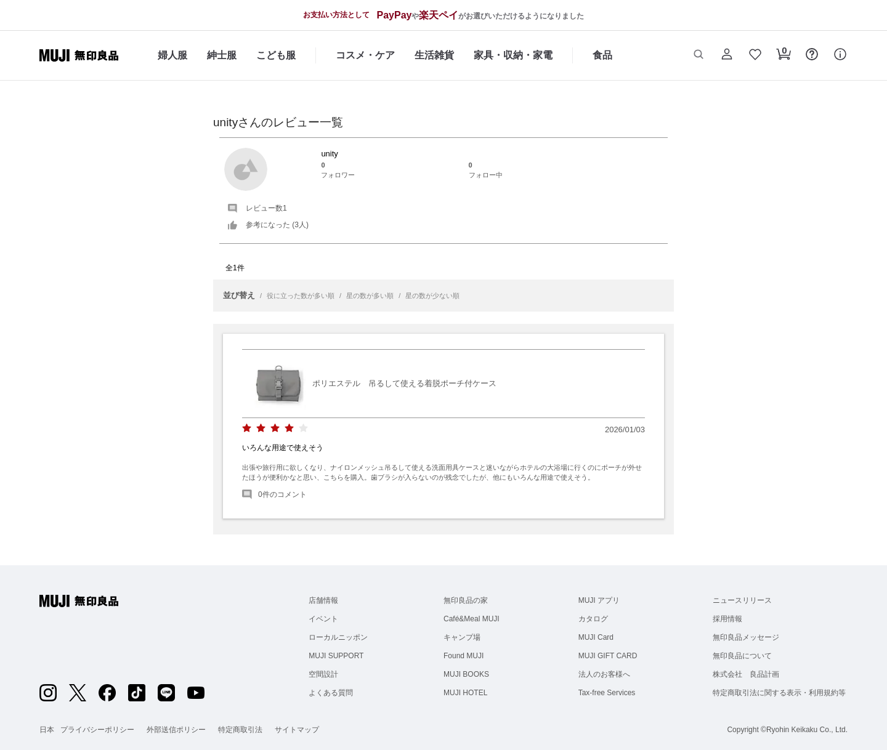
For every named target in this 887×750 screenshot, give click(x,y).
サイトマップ (297, 729)
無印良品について (742, 655)
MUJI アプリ (599, 600)
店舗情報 (323, 600)
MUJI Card (596, 637)
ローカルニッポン (338, 637)
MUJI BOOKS (466, 674)
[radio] (246, 428)
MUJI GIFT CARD (608, 655)
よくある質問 (331, 692)
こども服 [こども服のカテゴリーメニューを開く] (276, 55)
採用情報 (727, 619)
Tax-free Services (607, 692)
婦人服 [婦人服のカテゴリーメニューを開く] (172, 55)
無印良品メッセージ (746, 637)
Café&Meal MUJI (472, 619)
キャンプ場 (462, 637)
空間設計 (323, 674)
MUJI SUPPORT (336, 655)
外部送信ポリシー (176, 729)
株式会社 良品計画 (746, 674)
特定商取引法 (240, 729)
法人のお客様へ (604, 674)
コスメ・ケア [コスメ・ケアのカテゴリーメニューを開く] (365, 55)
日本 (46, 729)
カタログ (593, 619)
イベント (323, 619)
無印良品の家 (466, 600)
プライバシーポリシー (97, 729)
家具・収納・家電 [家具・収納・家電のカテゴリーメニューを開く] (513, 55)
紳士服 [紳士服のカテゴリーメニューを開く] (222, 55)
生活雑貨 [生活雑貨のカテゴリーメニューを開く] (434, 55)
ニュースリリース (742, 600)
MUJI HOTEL (465, 692)
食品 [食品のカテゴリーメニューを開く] (602, 55)
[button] (698, 55)
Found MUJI (464, 655)
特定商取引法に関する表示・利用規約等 (779, 692)
